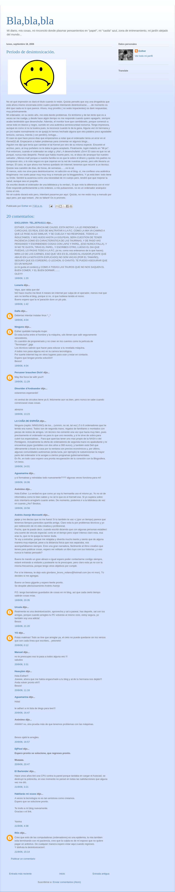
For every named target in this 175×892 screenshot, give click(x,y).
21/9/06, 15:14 (22, 851)
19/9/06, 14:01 (22, 466)
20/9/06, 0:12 (21, 645)
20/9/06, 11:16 (22, 690)
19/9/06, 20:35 (22, 600)
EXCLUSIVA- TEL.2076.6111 (30, 222)
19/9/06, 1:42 (21, 304)
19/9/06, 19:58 (22, 508)
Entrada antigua (101, 873)
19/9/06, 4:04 (21, 320)
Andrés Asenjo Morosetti (28, 514)
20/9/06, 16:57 (22, 741)
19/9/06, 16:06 (22, 482)
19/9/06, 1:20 (21, 278)
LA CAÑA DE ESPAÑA (27, 421)
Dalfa (17, 311)
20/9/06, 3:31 (21, 664)
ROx (17, 832)
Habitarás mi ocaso (25, 793)
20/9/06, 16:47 (22, 712)
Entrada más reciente (20, 873)
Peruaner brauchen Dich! (29, 372)
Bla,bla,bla (30, 21)
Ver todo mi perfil (144, 56)
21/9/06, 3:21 (21, 787)
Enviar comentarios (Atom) (67, 882)
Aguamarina (21, 473)
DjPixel (18, 748)
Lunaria (19, 285)
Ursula (18, 607)
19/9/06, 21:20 (22, 626)
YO (16, 632)
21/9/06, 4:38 (21, 826)
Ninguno (19, 326)
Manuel (19, 652)
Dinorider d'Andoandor (27, 388)
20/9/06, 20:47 (22, 764)
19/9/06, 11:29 (22, 381)
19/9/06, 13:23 (22, 414)
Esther (142, 51)
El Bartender (22, 771)
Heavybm (20, 671)
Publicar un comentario (23, 858)
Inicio (62, 873)
